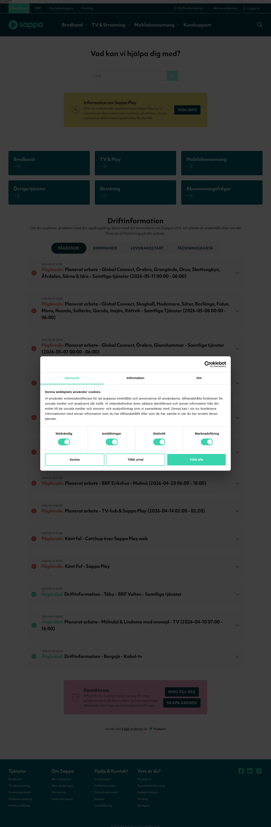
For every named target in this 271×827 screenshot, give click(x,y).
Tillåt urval (136, 459)
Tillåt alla (196, 459)
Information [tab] (135, 378)
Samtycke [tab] (72, 378)
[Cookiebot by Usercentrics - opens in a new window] (207, 364)
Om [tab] (199, 378)
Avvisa (75, 459)
